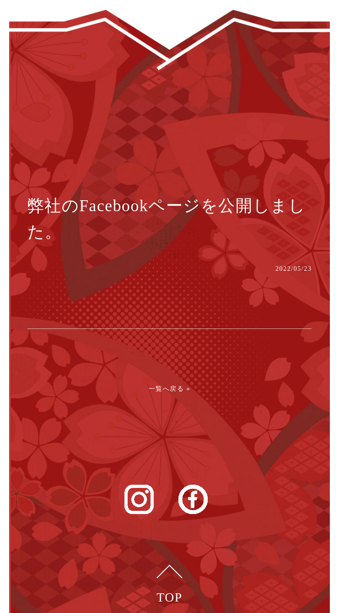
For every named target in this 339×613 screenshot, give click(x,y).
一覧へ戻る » (170, 388)
